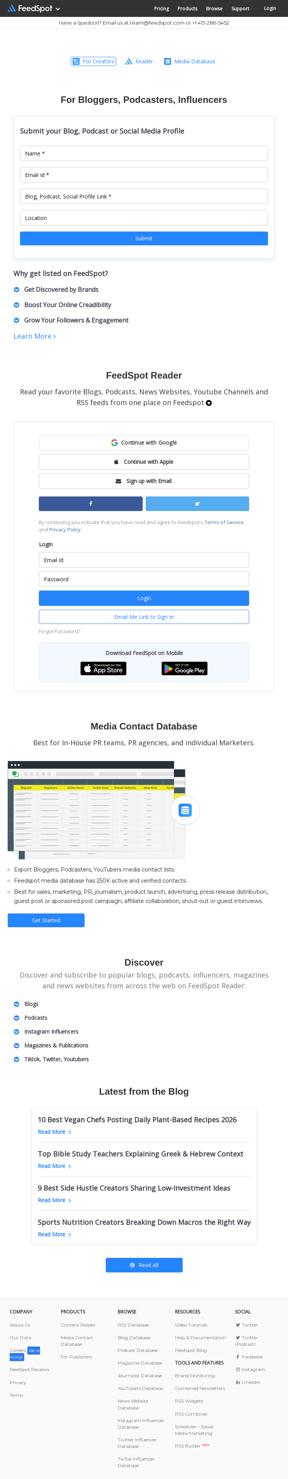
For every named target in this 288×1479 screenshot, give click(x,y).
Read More (54, 1131)
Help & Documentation (200, 1337)
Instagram (250, 1369)
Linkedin (248, 1382)
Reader (139, 61)
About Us (20, 1325)
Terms (16, 1395)
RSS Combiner (191, 1414)
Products (187, 8)
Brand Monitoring (195, 1375)
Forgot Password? (59, 631)
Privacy (18, 1382)
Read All (144, 1265)
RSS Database (133, 1325)
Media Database (189, 61)
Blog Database (134, 1337)
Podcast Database (138, 1350)
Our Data (20, 1337)
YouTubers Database (140, 1388)
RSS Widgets (189, 1401)
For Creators (93, 61)
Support (240, 8)
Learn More (34, 336)
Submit (144, 238)
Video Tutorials (191, 1325)
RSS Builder (192, 1446)
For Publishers (76, 1357)
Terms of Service (224, 522)
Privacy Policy (65, 529)
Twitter (246, 1325)
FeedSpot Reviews (29, 1369)
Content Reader (78, 1325)
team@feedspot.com (157, 23)
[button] (144, 442)
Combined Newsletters (200, 1388)
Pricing (161, 8)
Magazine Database (140, 1363)
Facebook (249, 1357)
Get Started (46, 920)
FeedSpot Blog (191, 1350)
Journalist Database (140, 1375)
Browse (214, 8)
